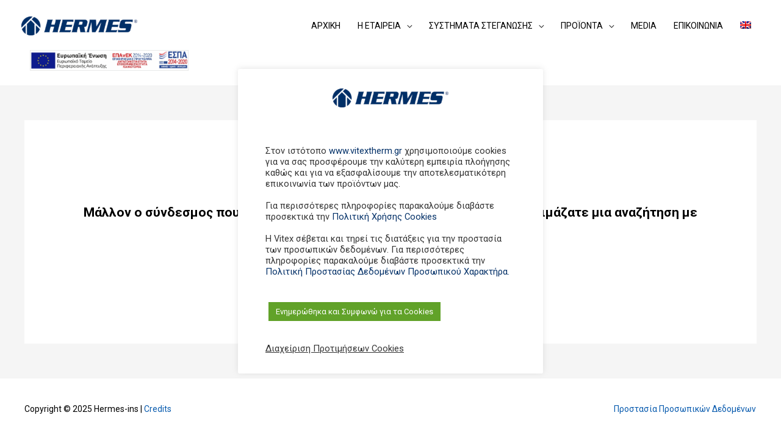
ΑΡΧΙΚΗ (325, 26)
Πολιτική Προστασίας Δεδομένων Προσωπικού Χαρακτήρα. (387, 271)
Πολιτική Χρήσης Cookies (384, 216)
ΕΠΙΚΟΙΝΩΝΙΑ (698, 26)
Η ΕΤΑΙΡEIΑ (379, 26)
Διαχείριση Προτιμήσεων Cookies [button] (334, 348)
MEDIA (644, 26)
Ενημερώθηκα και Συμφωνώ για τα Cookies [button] (354, 311)
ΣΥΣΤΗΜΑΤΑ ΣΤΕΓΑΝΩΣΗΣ (481, 26)
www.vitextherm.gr (365, 150)
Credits (157, 409)
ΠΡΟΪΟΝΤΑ (582, 26)
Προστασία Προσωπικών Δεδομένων (684, 409)
